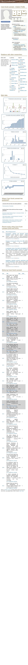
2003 (3, 477)
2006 (3, 438)
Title (8, 273)
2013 (3, 421)
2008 (3, 321)
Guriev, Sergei (23, 75)
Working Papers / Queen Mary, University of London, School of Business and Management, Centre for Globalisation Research (12, 221)
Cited (23, 273)
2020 (3, 300)
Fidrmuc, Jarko (15, 65)
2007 (3, 307)
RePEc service (7, 489)
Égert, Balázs (23, 81)
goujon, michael (15, 74)
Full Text (8, 281)
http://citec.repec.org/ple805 (19, 44)
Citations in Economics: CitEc (8, 1)
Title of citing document (11, 231)
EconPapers (15, 39)
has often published (21, 30)
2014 (3, 380)
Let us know (24, 49)
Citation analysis (13, 281)
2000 (3, 447)
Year (3, 231)
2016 (3, 285)
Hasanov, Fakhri (15, 59)
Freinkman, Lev (23, 72)
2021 (3, 278)
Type (19, 273)
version (8, 325)
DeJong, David (23, 69)
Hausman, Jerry (23, 84)
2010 (3, 372)
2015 (3, 365)
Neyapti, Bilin (14, 62)
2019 (3, 291)
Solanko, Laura (23, 90)
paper (18, 238)
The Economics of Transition (7, 206)
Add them (24, 48)
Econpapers (12, 238)
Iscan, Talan (14, 83)
